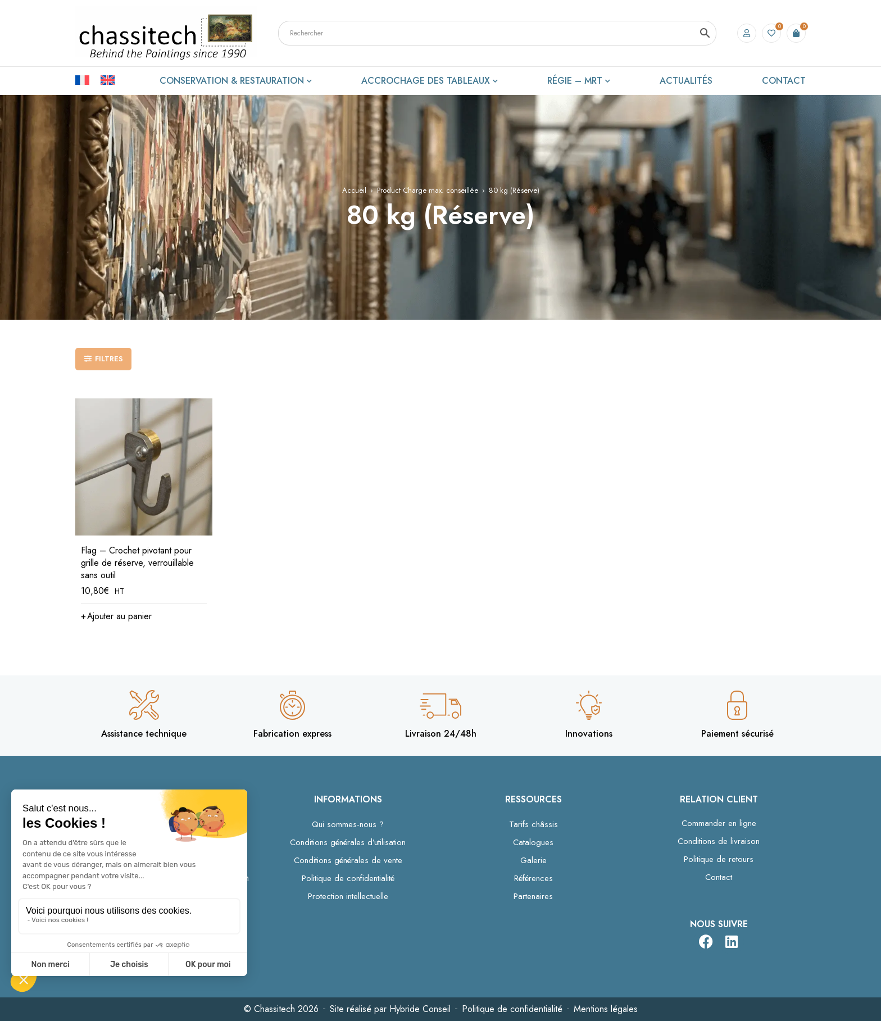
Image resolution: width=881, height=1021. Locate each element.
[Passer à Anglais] (108, 79)
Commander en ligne (719, 823)
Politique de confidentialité (348, 878)
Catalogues (533, 842)
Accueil (354, 190)
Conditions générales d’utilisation (348, 842)
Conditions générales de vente (348, 860)
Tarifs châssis (533, 824)
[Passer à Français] (88, 79)
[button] (117, 616)
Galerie (533, 860)
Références (533, 878)
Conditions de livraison (719, 841)
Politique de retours (718, 859)
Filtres (109, 358)
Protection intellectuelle (348, 896)
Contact (718, 877)
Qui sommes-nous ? (348, 824)
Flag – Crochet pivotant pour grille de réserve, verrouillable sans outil (137, 563)
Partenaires (533, 896)
